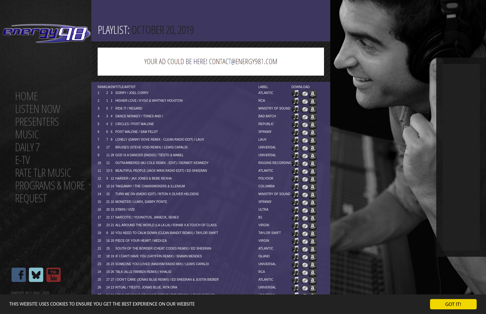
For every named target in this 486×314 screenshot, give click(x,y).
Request (31, 198)
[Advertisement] (461, 157)
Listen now (37, 108)
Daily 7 (27, 147)
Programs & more (50, 185)
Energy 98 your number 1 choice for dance (46, 33)
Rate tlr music (43, 172)
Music (27, 134)
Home (26, 96)
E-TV (22, 159)
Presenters (37, 121)
